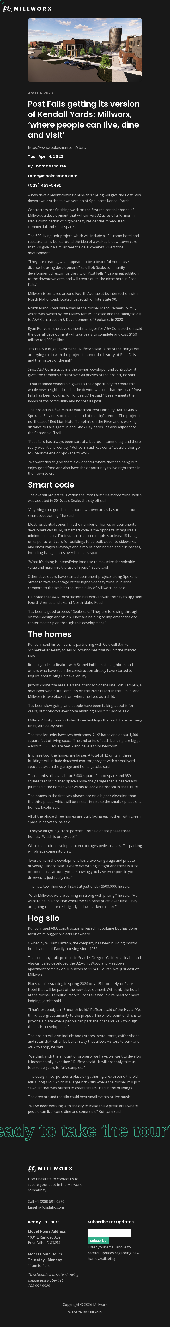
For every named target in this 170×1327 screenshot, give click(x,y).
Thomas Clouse (50, 166)
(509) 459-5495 (44, 185)
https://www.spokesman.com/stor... (57, 147)
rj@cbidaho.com (51, 1207)
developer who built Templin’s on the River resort (69, 690)
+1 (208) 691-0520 (49, 1201)
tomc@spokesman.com (53, 176)
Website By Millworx (85, 1312)
